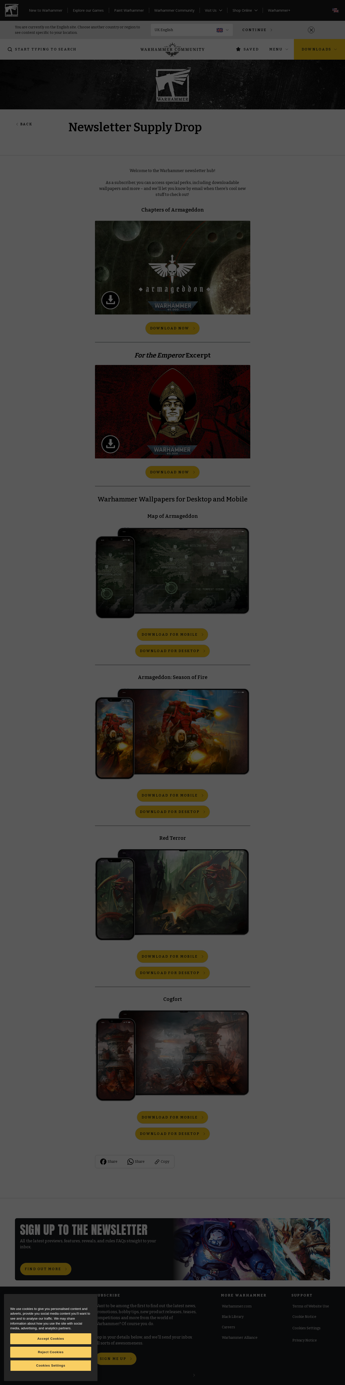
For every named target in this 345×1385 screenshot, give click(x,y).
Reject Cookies (51, 1352)
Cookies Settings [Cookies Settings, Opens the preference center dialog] (50, 1365)
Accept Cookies (50, 1338)
